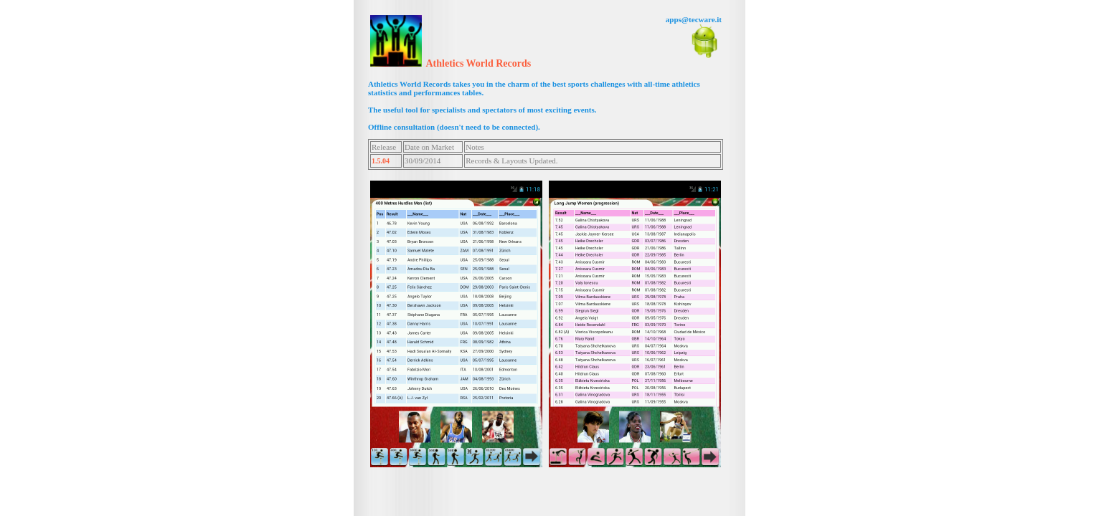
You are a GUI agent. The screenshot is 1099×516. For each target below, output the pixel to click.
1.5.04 (381, 161)
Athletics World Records (479, 63)
